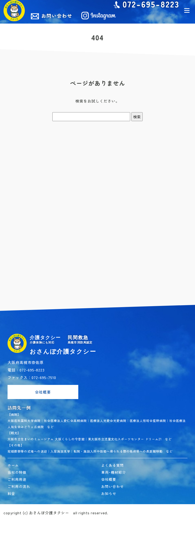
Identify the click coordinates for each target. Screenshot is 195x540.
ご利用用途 (17, 479)
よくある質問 (112, 465)
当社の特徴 (17, 472)
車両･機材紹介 (113, 472)
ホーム (13, 465)
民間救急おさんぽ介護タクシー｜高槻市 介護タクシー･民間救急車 (14, 10)
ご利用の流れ (19, 486)
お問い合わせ (112, 486)
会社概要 (43, 392)
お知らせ (108, 493)
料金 (11, 493)
